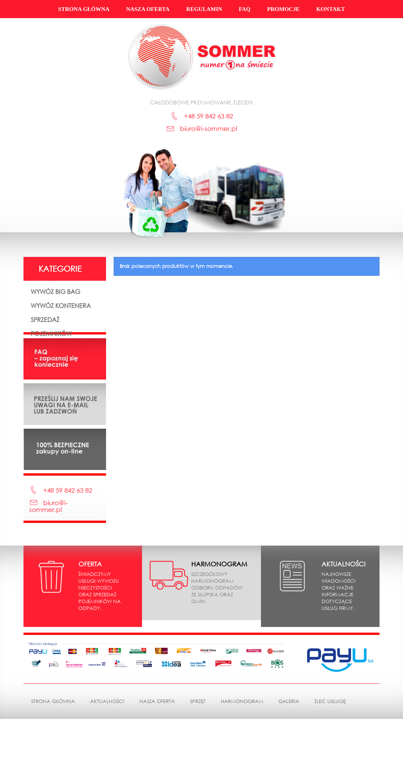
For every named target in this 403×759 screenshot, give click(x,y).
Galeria (288, 741)
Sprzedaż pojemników (51, 327)
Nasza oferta (148, 9)
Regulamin (204, 9)
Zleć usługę (330, 741)
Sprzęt (198, 741)
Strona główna (83, 9)
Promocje (283, 9)
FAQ (245, 9)
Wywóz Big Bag (55, 292)
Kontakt (330, 9)
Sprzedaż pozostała (48, 355)
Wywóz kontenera (61, 306)
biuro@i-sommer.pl (208, 128)
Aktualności (107, 741)
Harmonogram (242, 741)
